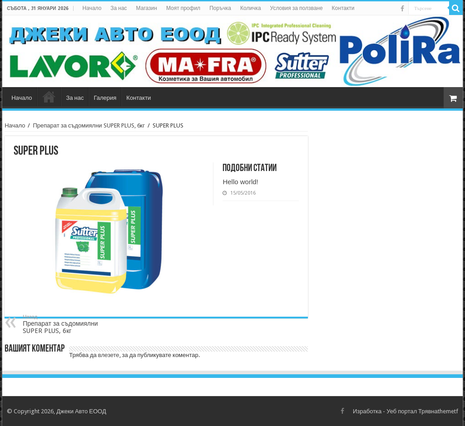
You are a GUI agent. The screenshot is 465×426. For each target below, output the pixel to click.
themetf (448, 411)
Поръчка (220, 8)
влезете (108, 355)
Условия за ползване (296, 8)
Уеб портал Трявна (411, 411)
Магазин (146, 8)
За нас (118, 8)
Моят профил (183, 8)
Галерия (105, 97)
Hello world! (240, 182)
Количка (250, 8)
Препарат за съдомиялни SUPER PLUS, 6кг (89, 125)
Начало (92, 8)
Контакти (343, 8)
